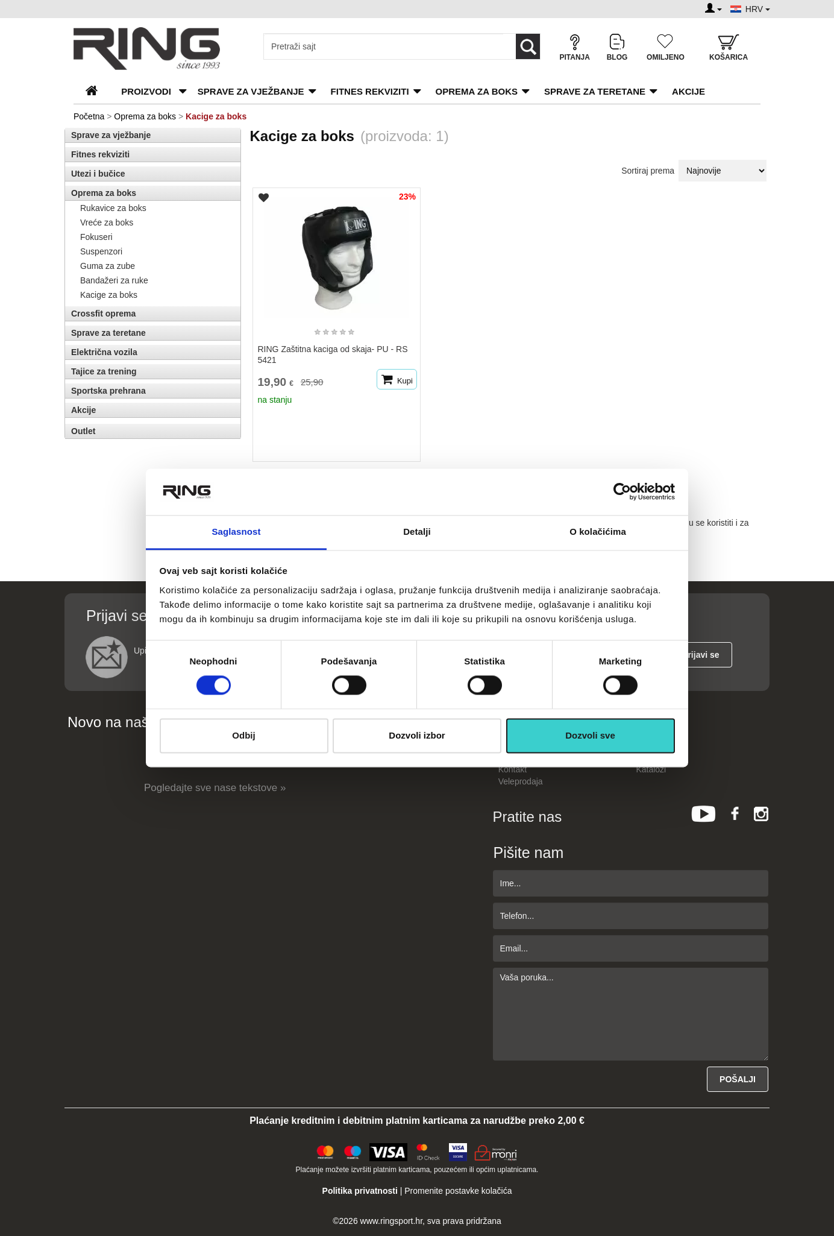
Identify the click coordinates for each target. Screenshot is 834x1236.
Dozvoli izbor (417, 735)
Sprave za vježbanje (251, 91)
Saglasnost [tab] (236, 531)
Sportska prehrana (108, 391)
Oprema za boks (477, 91)
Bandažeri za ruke (114, 280)
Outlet (83, 431)
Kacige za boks (108, 295)
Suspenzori (101, 251)
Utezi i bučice (98, 173)
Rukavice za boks (113, 208)
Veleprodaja (520, 781)
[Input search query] (383, 46)
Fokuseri (96, 237)
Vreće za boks (106, 222)
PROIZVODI (146, 91)
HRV (757, 9)
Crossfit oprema (103, 313)
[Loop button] (528, 46)
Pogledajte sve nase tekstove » (215, 787)
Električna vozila (104, 352)
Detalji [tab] (417, 531)
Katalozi (651, 769)
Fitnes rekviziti (370, 91)
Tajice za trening (104, 371)
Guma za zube (107, 266)
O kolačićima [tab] (597, 531)
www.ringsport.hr (391, 1221)
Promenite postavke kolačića (458, 1191)
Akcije (688, 91)
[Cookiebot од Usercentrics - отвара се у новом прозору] (622, 492)
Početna (89, 116)
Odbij (243, 735)
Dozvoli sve (590, 735)
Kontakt (512, 769)
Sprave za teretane (594, 91)
